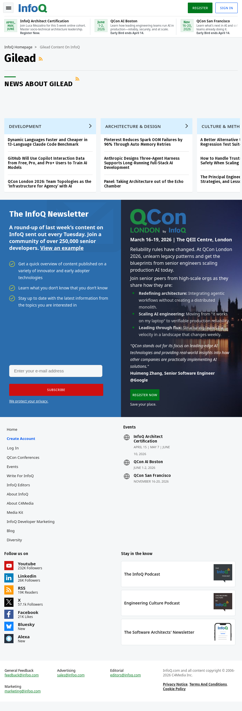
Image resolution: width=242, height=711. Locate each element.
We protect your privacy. (28, 405)
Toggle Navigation (11, 6)
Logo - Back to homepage (34, 6)
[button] (54, 394)
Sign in (225, 7)
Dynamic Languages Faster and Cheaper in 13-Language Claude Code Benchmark (49, 144)
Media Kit (16, 517)
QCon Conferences (24, 462)
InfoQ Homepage (20, 46)
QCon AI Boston (148, 467)
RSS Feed (43, 57)
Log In (14, 453)
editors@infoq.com (125, 683)
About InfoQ (19, 499)
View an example (61, 251)
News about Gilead (40, 83)
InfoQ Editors (19, 490)
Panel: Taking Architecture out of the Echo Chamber (145, 185)
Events (13, 472)
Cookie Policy (174, 697)
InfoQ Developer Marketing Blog (32, 531)
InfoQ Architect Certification (148, 444)
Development (26, 128)
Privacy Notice (175, 692)
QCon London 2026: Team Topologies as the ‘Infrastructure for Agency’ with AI (51, 185)
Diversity (15, 545)
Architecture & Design (134, 128)
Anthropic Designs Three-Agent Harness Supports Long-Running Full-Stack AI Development (143, 165)
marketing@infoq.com (24, 699)
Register (198, 7)
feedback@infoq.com (23, 683)
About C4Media (21, 508)
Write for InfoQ (21, 481)
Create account (22, 444)
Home (13, 434)
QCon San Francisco (152, 481)
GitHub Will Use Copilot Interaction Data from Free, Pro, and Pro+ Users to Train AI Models (49, 165)
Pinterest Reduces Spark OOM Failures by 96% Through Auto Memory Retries (145, 144)
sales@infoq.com (71, 683)
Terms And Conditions (208, 692)
